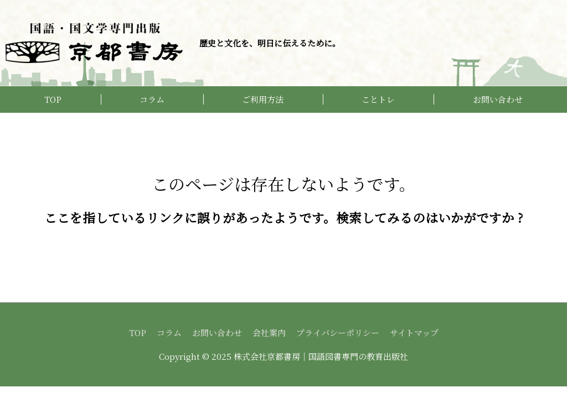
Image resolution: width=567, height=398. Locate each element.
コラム (152, 99)
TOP (52, 99)
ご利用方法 (263, 99)
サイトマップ (414, 332)
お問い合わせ (498, 99)
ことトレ (378, 99)
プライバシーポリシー (337, 332)
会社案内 (269, 332)
